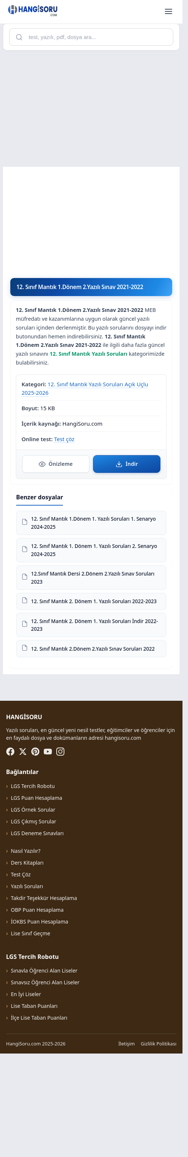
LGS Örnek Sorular (33, 912)
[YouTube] (48, 855)
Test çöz (64, 439)
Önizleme (56, 464)
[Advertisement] (94, 107)
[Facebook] (10, 855)
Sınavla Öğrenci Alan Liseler (44, 1073)
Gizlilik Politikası (159, 1146)
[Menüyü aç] (168, 12)
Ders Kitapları (27, 965)
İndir (127, 464)
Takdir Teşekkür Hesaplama (44, 1001)
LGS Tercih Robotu (32, 889)
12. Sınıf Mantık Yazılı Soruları (88, 353)
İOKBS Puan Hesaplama (39, 1024)
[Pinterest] (35, 855)
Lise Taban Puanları (34, 1108)
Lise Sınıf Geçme (30, 1036)
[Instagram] (60, 855)
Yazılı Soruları (27, 989)
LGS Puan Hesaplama (36, 900)
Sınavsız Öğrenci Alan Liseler (45, 1085)
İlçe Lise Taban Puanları (39, 1120)
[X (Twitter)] (23, 855)
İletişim (126, 1146)
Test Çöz (21, 977)
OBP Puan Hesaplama (37, 1012)
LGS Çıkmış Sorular (33, 924)
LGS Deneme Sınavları (37, 936)
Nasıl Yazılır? (25, 953)
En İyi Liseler (26, 1097)
